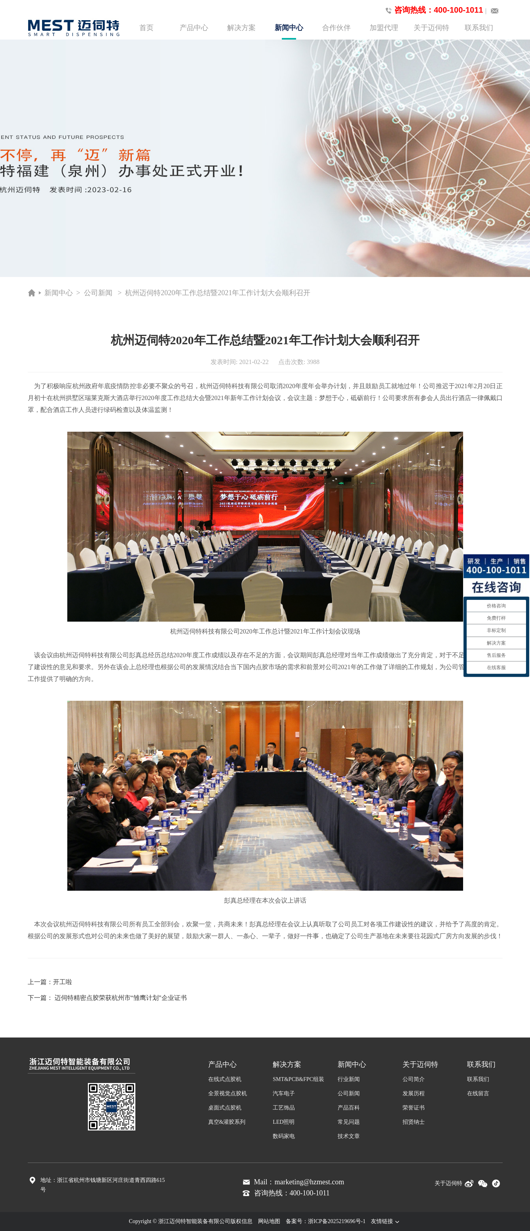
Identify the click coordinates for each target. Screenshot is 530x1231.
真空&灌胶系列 (227, 1122)
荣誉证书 (414, 1108)
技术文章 (349, 1136)
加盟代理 (384, 28)
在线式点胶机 (224, 1079)
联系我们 (479, 28)
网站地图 (269, 1221)
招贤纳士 (414, 1122)
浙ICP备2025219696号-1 (336, 1221)
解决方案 (241, 28)
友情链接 (386, 1221)
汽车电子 (284, 1093)
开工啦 (62, 982)
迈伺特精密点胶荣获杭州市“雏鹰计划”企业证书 (121, 997)
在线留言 (478, 1093)
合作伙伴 (336, 28)
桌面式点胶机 (224, 1108)
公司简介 (414, 1079)
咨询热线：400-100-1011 (432, 10)
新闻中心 (289, 32)
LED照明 (283, 1122)
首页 (146, 28)
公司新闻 (98, 293)
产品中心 (194, 28)
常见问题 (349, 1122)
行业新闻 (349, 1079)
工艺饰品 (284, 1108)
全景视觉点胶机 (227, 1093)
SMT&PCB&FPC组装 (298, 1079)
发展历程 (414, 1093)
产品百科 (349, 1108)
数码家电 (284, 1136)
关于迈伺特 (431, 28)
